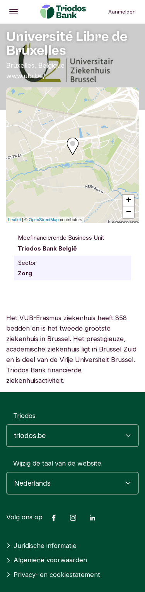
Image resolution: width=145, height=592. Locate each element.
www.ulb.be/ (25, 76)
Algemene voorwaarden (46, 560)
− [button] (128, 212)
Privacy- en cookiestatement (53, 574)
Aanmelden (122, 12)
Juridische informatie (41, 545)
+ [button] (128, 200)
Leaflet (14, 219)
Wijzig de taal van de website (57, 463)
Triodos (24, 416)
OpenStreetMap (44, 219)
